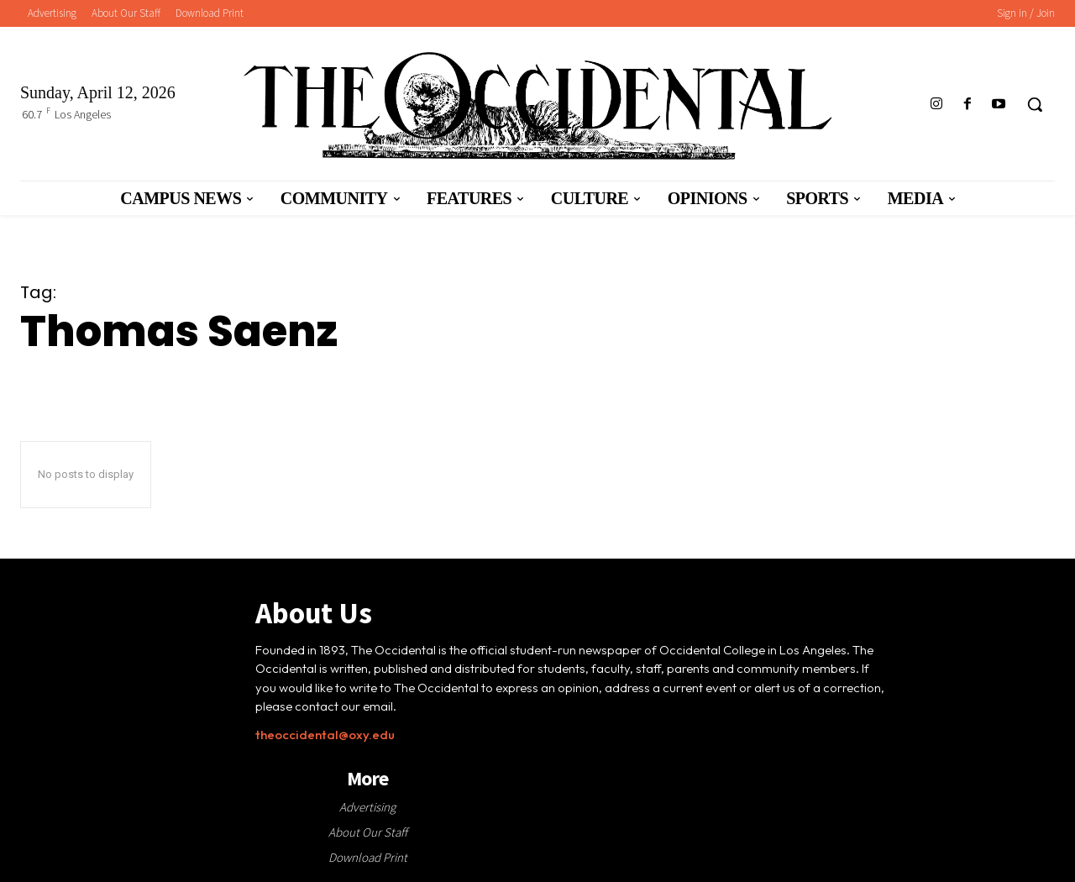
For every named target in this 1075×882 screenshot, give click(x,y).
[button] (1035, 104)
